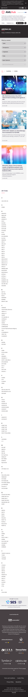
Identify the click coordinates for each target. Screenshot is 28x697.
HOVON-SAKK (5, 411)
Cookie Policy (20, 678)
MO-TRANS (4, 458)
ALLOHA (3, 238)
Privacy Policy (10, 682)
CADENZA (4, 307)
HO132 (3, 399)
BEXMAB (3, 299)
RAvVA (3, 514)
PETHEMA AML (5, 480)
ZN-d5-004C (4, 592)
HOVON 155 (4, 405)
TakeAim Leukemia (6, 553)
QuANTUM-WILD (5, 500)
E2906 (3, 350)
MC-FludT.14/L (5, 455)
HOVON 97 (4, 409)
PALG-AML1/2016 (5, 475)
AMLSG (3, 257)
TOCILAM (4, 559)
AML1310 (4, 244)
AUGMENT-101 (5, 280)
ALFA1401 (4, 230)
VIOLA (3, 584)
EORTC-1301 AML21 (6, 360)
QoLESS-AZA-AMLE (6, 494)
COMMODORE (5, 326)
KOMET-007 (4, 427)
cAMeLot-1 (4, 311)
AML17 (3, 249)
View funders (22, 20)
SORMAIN (4, 547)
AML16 (3, 247)
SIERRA (3, 539)
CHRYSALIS (4, 319)
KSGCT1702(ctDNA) (6, 433)
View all (20, 23)
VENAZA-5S (4, 574)
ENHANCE (4, 356)
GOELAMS (4, 393)
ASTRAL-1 (4, 274)
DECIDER (4, 344)
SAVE (3, 535)
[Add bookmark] (24, 77)
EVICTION (4, 369)
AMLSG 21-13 (4, 263)
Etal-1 (3, 365)
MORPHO (4, 460)
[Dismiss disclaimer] (25, 3)
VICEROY (3, 582)
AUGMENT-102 (5, 282)
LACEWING (4, 439)
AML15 (3, 245)
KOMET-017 (4, 431)
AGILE (3, 221)
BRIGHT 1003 (5, 301)
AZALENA (4, 285)
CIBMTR (3, 321)
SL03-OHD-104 (5, 541)
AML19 (3, 253)
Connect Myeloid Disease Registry (9, 328)
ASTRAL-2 (4, 276)
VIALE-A (3, 578)
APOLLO (3, 266)
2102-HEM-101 (5, 201)
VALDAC (3, 567)
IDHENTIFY (4, 417)
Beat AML (4, 293)
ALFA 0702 (4, 226)
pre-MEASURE (5, 484)
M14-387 (3, 447)
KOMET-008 (4, 429)
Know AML (5, 5)
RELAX (3, 516)
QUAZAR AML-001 (5, 502)
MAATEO (3, 449)
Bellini (3, 295)
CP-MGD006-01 (5, 332)
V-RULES (3, 565)
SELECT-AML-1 (5, 537)
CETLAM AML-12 (5, 317)
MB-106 (3, 453)
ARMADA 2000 (5, 268)
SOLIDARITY (4, 543)
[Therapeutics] (10, 23)
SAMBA (3, 533)
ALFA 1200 (4, 228)
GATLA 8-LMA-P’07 (6, 389)
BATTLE (3, 292)
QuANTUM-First (5, 496)
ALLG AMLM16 (5, 236)
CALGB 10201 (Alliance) (7, 309)
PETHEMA (4, 479)
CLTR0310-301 (5, 324)
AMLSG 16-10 (4, 261)
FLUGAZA (4, 381)
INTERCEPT (4, 419)
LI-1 (2, 441)
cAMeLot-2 (4, 313)
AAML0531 (4, 213)
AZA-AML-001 (5, 283)
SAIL (3, 531)
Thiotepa (4, 557)
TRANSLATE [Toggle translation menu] (4, 7)
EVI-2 (3, 367)
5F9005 (3, 207)
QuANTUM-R (4, 498)
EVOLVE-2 (4, 371)
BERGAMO (4, 297)
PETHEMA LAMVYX (6, 482)
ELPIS (3, 354)
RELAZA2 (4, 518)
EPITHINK (4, 363)
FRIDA (3, 383)
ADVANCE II (4, 219)
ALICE (3, 232)
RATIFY (3, 512)
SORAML (3, 545)
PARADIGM (4, 477)
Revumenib (4, 523)
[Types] (3, 23)
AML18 (3, 251)
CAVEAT (3, 315)
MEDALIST (4, 457)
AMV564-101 (4, 264)
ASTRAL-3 (4, 278)
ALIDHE (3, 234)
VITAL (3, 586)
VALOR (3, 569)
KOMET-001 (4, 425)
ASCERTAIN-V (5, 272)
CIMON (3, 322)
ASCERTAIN (4, 270)
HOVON (3, 401)
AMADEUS (4, 240)
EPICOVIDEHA (5, 362)
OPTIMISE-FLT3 (5, 468)
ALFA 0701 (4, 225)
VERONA (3, 576)
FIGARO (3, 377)
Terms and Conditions (9, 678)
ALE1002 (3, 223)
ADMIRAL (4, 217)
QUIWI (3, 504)
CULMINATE (4, 336)
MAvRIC (3, 451)
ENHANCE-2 (4, 358)
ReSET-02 (4, 519)
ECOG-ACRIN (4, 352)
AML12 (3, 242)
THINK (3, 555)
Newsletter (18, 682)
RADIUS (3, 510)
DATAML (3, 342)
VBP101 (3, 570)
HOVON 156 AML (5, 407)
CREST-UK (4, 334)
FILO (3, 379)
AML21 (3, 255)
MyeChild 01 (4, 462)
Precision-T (4, 486)
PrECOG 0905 (4, 488)
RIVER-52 (4, 525)
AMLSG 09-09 (4, 259)
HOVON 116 (4, 403)
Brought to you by (22, 12)
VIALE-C (3, 580)
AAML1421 (4, 215)
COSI (3, 330)
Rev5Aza (3, 521)
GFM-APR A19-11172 (6, 391)
